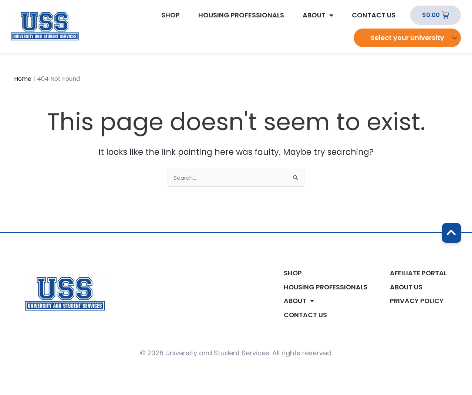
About (318, 15)
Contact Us (373, 15)
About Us (404, 286)
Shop (170, 15)
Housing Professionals (241, 15)
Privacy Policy (415, 301)
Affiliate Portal (417, 272)
